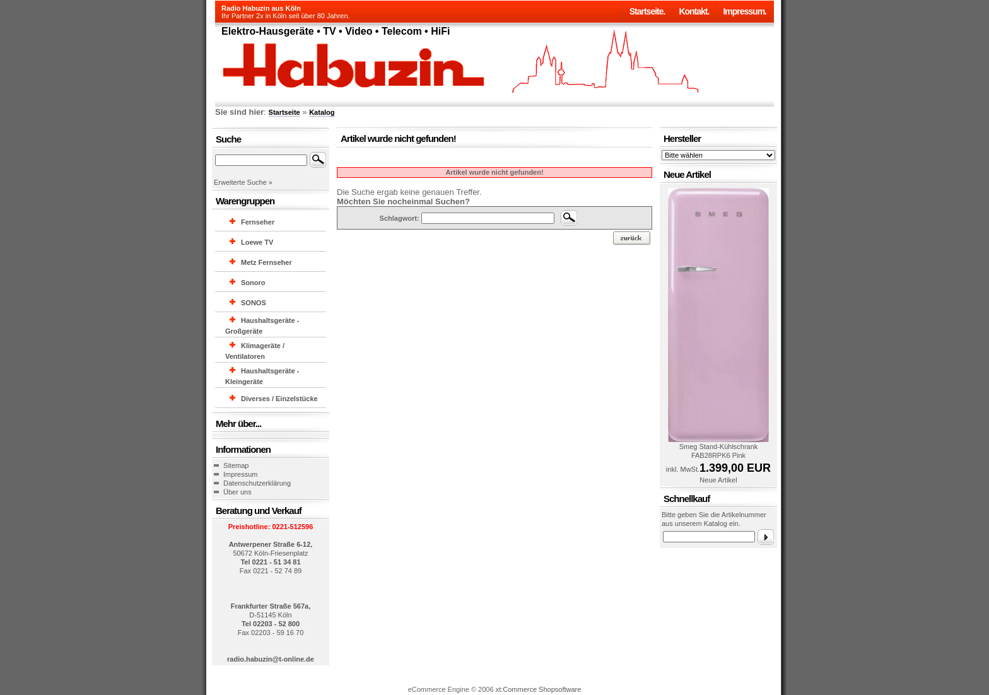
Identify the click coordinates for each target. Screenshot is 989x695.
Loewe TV (257, 242)
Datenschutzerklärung (257, 483)
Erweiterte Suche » (243, 182)
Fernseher (257, 222)
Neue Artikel (718, 480)
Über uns (237, 492)
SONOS (253, 303)
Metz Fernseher (266, 262)
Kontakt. (694, 11)
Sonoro (253, 282)
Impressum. (744, 11)
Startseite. (647, 11)
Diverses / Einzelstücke (279, 398)
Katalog (321, 112)
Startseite (284, 112)
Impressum (240, 474)
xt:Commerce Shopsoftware (539, 689)
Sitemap (236, 465)
